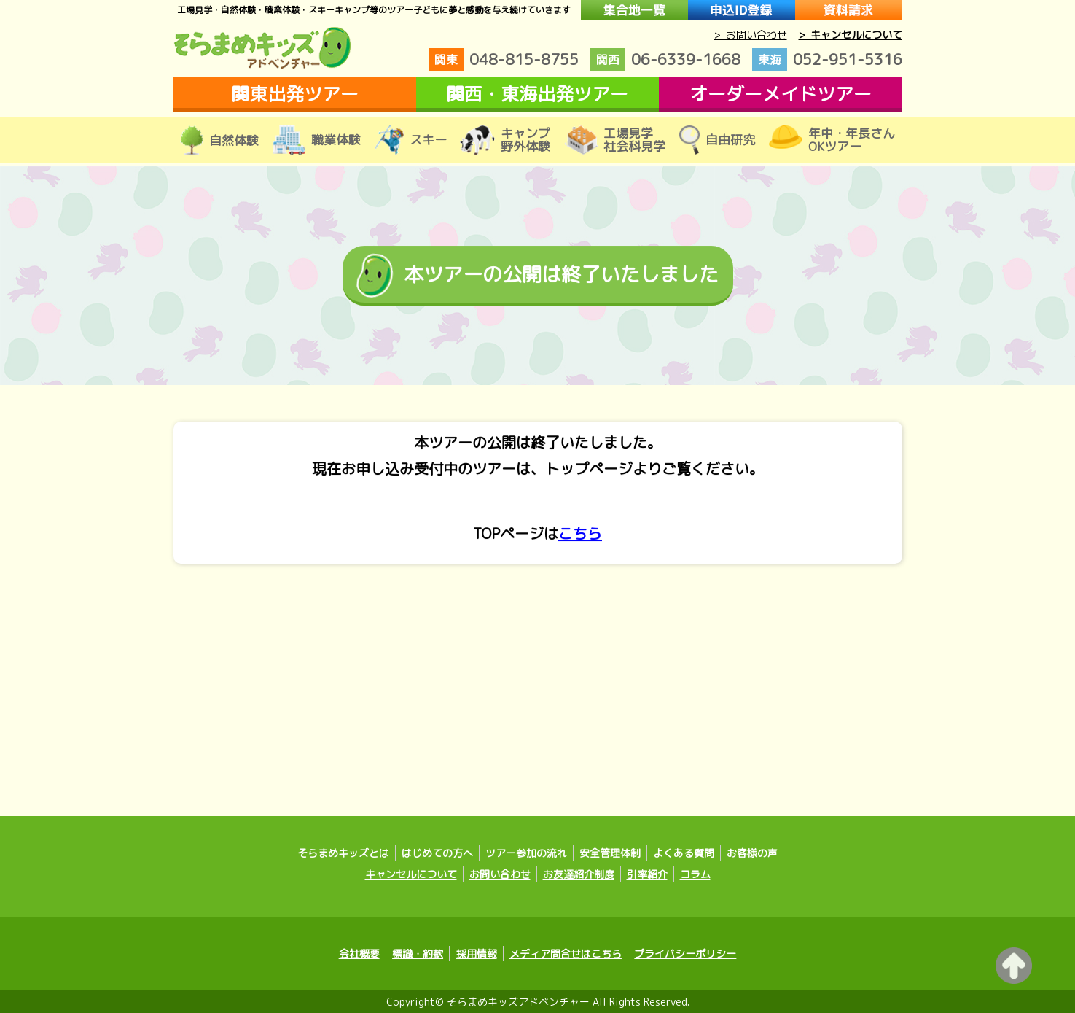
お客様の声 (752, 853)
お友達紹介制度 (578, 874)
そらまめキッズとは (343, 853)
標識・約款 (418, 953)
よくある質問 (683, 853)
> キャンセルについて (850, 35)
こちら (580, 534)
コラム (695, 874)
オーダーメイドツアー (780, 93)
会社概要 (360, 953)
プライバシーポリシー (685, 953)
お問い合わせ (500, 874)
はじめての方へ (437, 853)
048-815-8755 (504, 59)
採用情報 (476, 953)
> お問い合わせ (750, 35)
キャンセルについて (411, 874)
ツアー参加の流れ (526, 853)
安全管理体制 (610, 853)
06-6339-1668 (665, 59)
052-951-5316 (827, 59)
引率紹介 (647, 874)
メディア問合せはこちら (565, 953)
